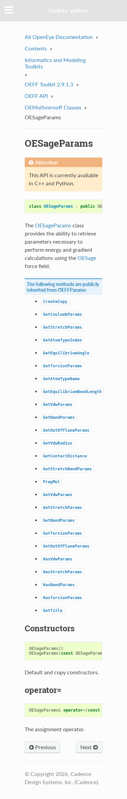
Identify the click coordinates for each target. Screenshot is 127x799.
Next (89, 747)
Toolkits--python (68, 10)
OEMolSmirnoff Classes (53, 107)
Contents (36, 48)
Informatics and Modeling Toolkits (55, 63)
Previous (42, 747)
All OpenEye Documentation (59, 37)
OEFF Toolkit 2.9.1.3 (49, 84)
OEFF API (36, 96)
